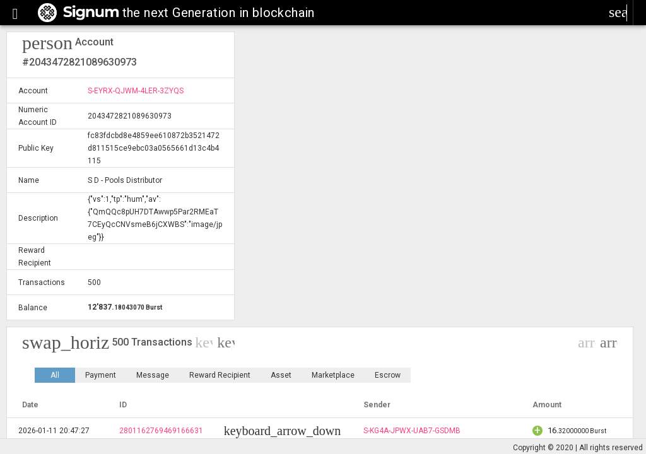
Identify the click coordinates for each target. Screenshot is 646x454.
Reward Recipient (220, 375)
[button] (15, 12)
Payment (100, 375)
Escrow (388, 375)
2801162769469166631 (161, 430)
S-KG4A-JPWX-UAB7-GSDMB (412, 430)
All (55, 375)
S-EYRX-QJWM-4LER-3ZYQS (136, 90)
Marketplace (333, 375)
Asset (281, 375)
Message (152, 375)
